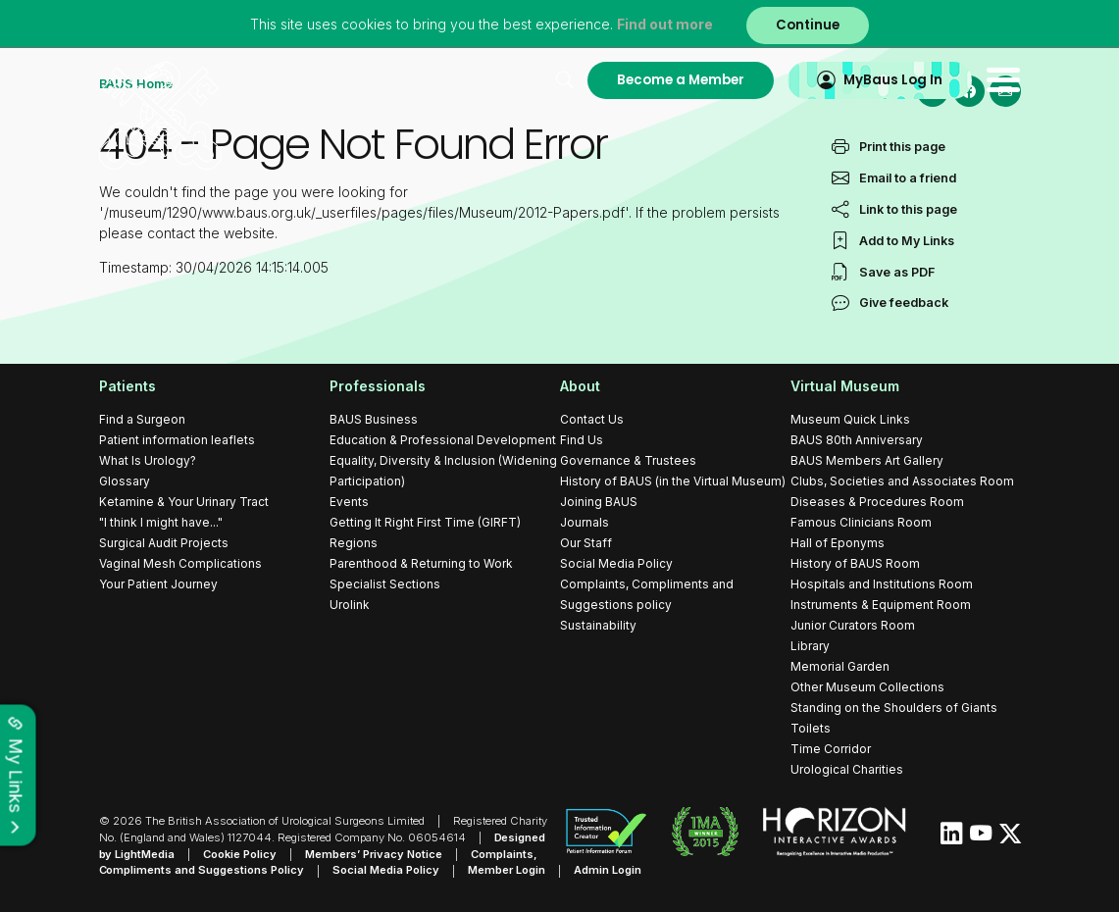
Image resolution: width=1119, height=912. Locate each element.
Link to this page (908, 240)
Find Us (581, 439)
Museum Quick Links (850, 419)
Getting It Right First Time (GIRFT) (425, 522)
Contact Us (592, 419)
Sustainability (598, 625)
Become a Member (680, 80)
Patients (127, 386)
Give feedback (903, 335)
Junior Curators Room (852, 625)
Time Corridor (830, 748)
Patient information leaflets (177, 439)
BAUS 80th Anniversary (856, 439)
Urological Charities (846, 769)
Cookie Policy (241, 854)
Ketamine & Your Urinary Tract (184, 501)
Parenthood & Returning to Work (421, 563)
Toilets (810, 728)
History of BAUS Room (855, 563)
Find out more (665, 24)
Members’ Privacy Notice (374, 854)
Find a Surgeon (142, 419)
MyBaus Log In (892, 80)
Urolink (350, 604)
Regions (354, 542)
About (580, 386)
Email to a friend (907, 209)
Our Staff (586, 542)
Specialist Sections (385, 584)
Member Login (507, 871)
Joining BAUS (598, 501)
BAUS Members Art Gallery (866, 460)
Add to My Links (906, 272)
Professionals (378, 386)
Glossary (124, 481)
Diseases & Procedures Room (877, 501)
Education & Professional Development (443, 439)
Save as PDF (897, 303)
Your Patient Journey (158, 584)
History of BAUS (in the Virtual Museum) (673, 481)
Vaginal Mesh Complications (180, 563)
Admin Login (608, 871)
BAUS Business (374, 419)
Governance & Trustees (628, 460)
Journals (584, 522)
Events (349, 501)
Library (810, 645)
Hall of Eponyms (837, 542)
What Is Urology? (147, 460)
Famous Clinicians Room (861, 522)
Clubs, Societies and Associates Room (902, 481)
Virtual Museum (844, 386)
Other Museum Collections (867, 687)
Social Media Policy (616, 563)
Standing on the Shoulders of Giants (893, 707)
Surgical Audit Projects (164, 542)
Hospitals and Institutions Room (881, 584)
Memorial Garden (840, 666)
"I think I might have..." (161, 522)
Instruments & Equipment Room (880, 604)
